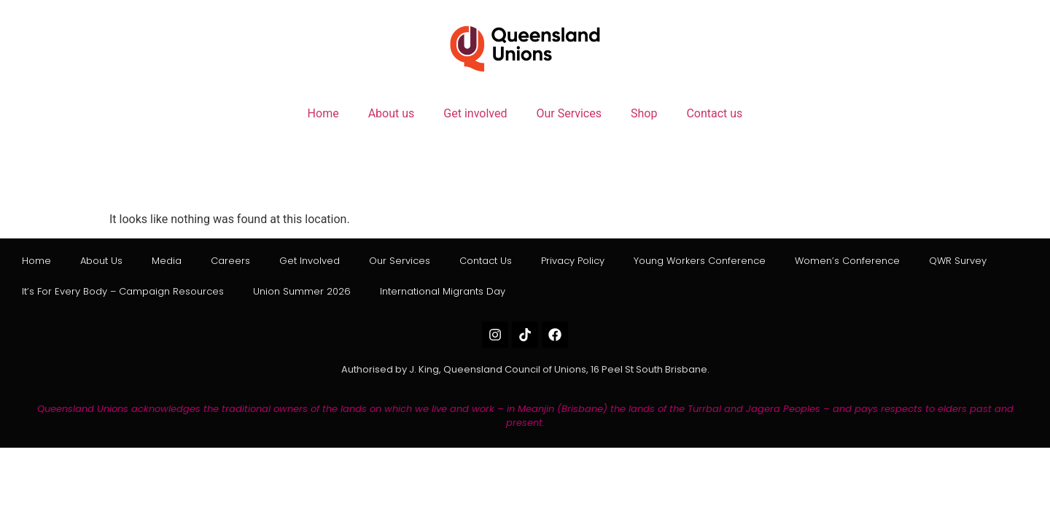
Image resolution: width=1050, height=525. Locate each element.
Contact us (714, 113)
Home (323, 113)
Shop (644, 113)
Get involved (475, 113)
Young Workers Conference (700, 261)
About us (391, 113)
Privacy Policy (572, 261)
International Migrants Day (442, 291)
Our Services (569, 113)
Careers (230, 261)
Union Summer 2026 (302, 291)
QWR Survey (958, 261)
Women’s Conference (847, 261)
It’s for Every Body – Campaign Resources (123, 291)
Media (167, 261)
